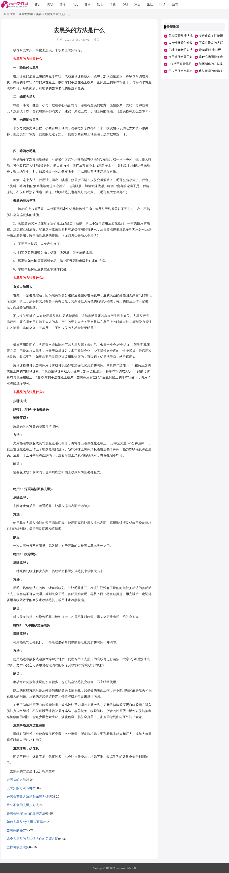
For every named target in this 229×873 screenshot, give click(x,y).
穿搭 (63, 4)
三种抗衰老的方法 (180, 49)
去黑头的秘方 (16, 830)
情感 (112, 4)
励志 (175, 4)
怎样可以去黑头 (18, 847)
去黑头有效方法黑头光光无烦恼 (29, 796)
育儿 (75, 4)
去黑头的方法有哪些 (21, 788)
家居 (137, 4)
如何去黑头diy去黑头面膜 (25, 822)
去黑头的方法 (16, 779)
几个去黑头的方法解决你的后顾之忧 (32, 838)
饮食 (100, 4)
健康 (88, 4)
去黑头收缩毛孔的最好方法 (26, 813)
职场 (162, 4)
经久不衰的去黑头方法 (23, 805)
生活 (150, 4)
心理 (125, 4)
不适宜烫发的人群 (211, 42)
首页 (38, 4)
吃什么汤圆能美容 (211, 56)
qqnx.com (121, 868)
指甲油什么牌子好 (180, 56)
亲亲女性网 (26, 14)
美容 (50, 4)
